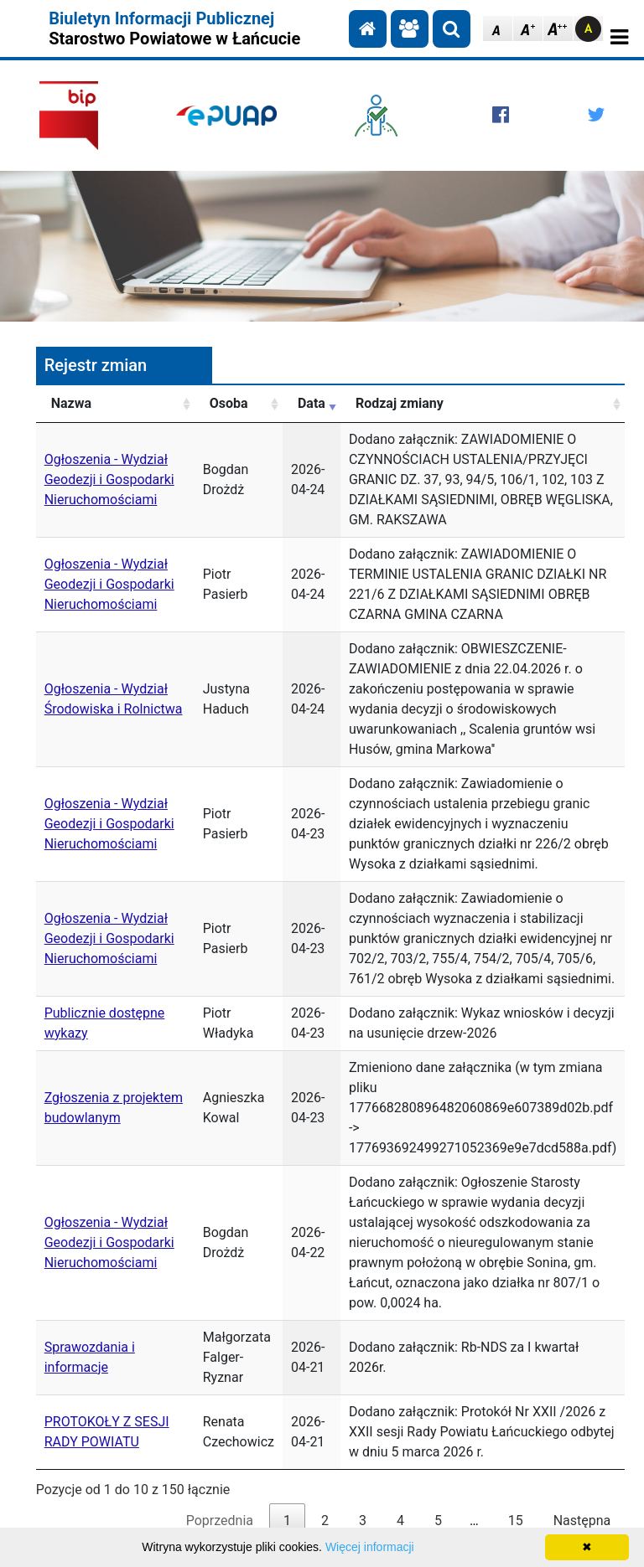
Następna (582, 1520)
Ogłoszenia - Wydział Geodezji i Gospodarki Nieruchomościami (109, 479)
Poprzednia (219, 1520)
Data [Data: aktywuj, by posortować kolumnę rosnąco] (311, 403)
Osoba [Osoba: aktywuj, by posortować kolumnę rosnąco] (229, 403)
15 (515, 1520)
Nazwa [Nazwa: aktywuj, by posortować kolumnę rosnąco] (71, 403)
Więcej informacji (369, 1547)
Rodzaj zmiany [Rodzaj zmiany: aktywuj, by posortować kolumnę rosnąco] (400, 403)
